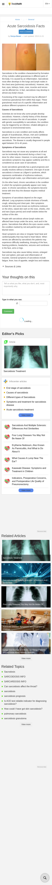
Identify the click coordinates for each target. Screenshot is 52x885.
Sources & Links (12, 266)
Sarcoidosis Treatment (15, 371)
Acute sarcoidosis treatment (20, 409)
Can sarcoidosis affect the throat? (20, 686)
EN (47, 4)
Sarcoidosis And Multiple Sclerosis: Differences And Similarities (29, 427)
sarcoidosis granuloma (15, 718)
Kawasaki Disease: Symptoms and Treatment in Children (29, 469)
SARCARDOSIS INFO (15, 681)
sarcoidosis (9, 691)
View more (26, 415)
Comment (8, 311)
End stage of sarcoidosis (18, 388)
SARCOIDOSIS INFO (15, 676)
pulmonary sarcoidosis (15, 714)
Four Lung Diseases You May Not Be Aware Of (28, 437)
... (24, 20)
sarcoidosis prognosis (15, 696)
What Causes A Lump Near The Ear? (27, 460)
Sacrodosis (9, 672)
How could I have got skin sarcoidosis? (23, 709)
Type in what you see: (12, 299)
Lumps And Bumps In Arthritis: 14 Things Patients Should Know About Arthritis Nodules (24, 651)
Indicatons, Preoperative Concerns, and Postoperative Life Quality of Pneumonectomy (29, 481)
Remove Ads (41, 531)
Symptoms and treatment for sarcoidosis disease (26, 403)
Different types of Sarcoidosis (20, 397)
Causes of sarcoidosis (17, 392)
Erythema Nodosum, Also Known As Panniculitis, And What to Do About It (28, 448)
